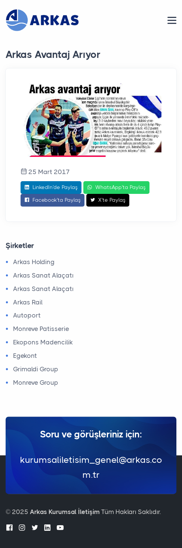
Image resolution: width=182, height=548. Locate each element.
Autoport (27, 315)
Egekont (25, 355)
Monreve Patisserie (41, 328)
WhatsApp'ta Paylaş (116, 187)
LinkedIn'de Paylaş (51, 187)
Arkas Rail (28, 302)
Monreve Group (35, 382)
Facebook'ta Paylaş (52, 200)
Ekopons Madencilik (43, 342)
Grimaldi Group (35, 369)
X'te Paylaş (108, 200)
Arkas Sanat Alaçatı (43, 275)
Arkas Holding (34, 262)
